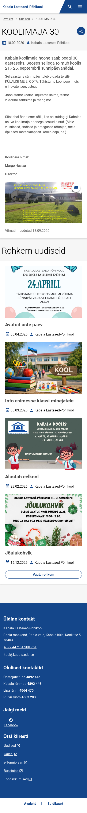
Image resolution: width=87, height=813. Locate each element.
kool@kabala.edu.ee (19, 655)
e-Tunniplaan (13, 762)
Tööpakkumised (16, 779)
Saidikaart (55, 804)
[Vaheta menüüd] (80, 6)
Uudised (24, 19)
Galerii (8, 754)
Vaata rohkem (43, 575)
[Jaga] (81, 31)
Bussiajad (11, 771)
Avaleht (8, 19)
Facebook (11, 722)
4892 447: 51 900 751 (20, 647)
